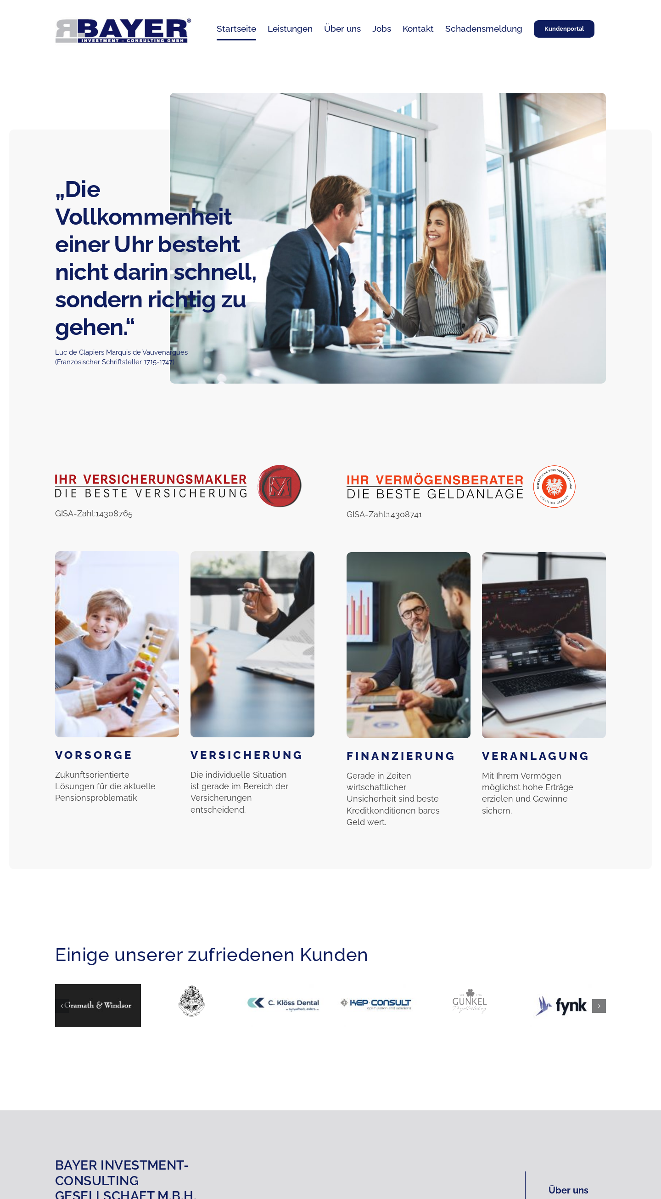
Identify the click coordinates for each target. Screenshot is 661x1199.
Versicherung (247, 755)
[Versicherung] (252, 644)
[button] (62, 1006)
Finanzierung (401, 756)
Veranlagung (536, 756)
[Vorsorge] (117, 644)
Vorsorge (94, 755)
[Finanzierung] (409, 645)
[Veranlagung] (544, 645)
